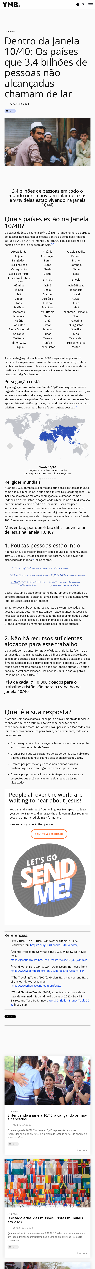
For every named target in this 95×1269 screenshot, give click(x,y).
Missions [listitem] (13, 1144)
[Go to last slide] (10, 446)
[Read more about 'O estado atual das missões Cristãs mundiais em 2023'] (47, 1183)
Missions (10, 111)
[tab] (40, 479)
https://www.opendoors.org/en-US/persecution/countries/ (47, 970)
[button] (90, 4)
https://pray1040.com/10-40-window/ (54, 945)
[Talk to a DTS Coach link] (49, 834)
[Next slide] (85, 446)
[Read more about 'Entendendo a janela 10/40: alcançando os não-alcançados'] (47, 1080)
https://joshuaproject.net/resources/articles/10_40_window (49, 960)
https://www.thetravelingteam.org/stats (36, 985)
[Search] (83, 4)
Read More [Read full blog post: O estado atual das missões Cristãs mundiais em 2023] (82, 1253)
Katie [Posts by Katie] (15, 1124)
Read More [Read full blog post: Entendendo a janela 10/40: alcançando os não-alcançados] (82, 1150)
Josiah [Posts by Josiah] (16, 1227)
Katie (12, 103)
